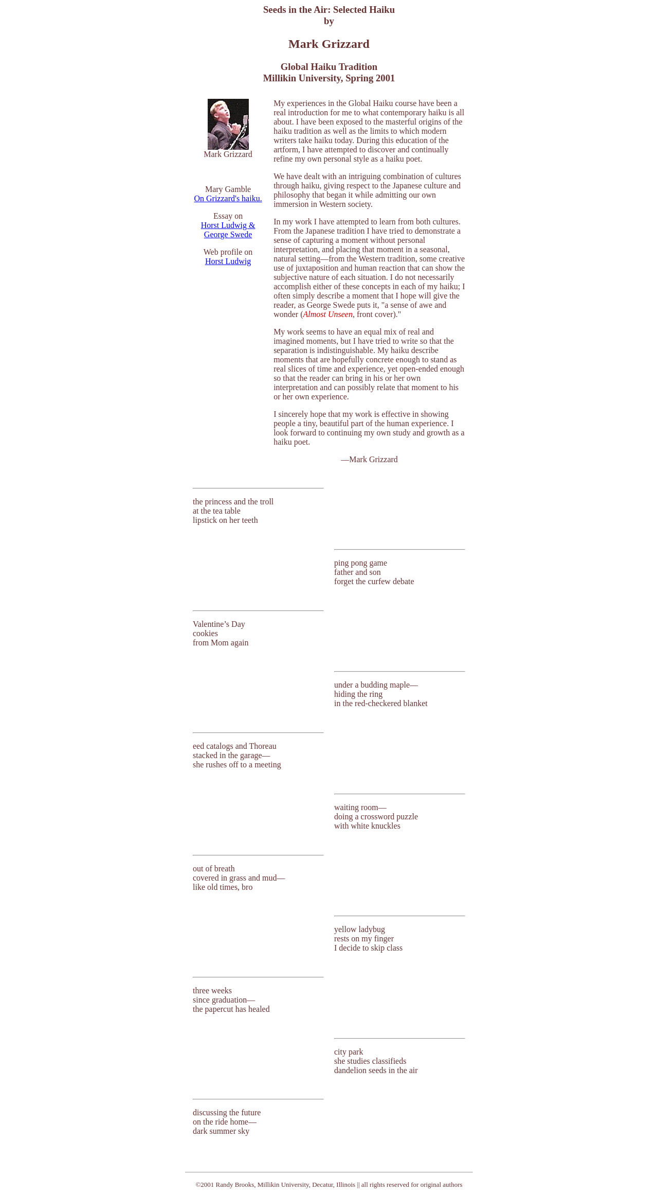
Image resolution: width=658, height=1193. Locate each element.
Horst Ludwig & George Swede (228, 230)
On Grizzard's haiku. (228, 198)
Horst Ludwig (228, 261)
